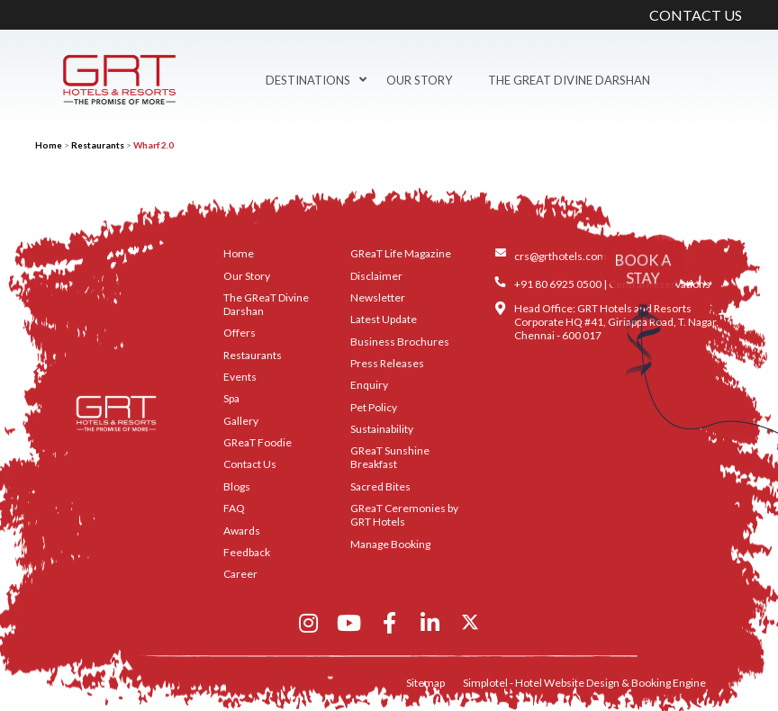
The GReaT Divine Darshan (569, 80)
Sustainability (381, 429)
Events (240, 376)
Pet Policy (373, 407)
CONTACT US (695, 14)
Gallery (240, 421)
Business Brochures (399, 341)
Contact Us (249, 464)
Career (240, 573)
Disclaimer (376, 276)
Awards (241, 530)
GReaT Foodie (257, 442)
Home (48, 145)
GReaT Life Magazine (400, 253)
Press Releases (387, 363)
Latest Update (383, 319)
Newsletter (377, 297)
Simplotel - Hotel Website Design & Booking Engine (584, 682)
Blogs (236, 486)
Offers (239, 332)
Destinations (316, 80)
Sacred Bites (380, 486)
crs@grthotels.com (560, 256)
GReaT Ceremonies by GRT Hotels (404, 514)
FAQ (234, 508)
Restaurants (97, 145)
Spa (231, 398)
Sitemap (425, 682)
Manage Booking (390, 544)
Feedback (246, 552)
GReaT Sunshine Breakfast (390, 457)
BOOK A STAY (643, 268)
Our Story (419, 80)
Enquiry (369, 385)
